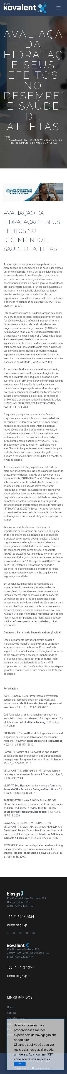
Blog (9, 1029)
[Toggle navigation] (58, 7)
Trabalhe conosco (17, 1018)
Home (7, 137)
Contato (11, 1012)
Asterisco (46, 1068)
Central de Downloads (19, 1023)
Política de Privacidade (20, 1035)
